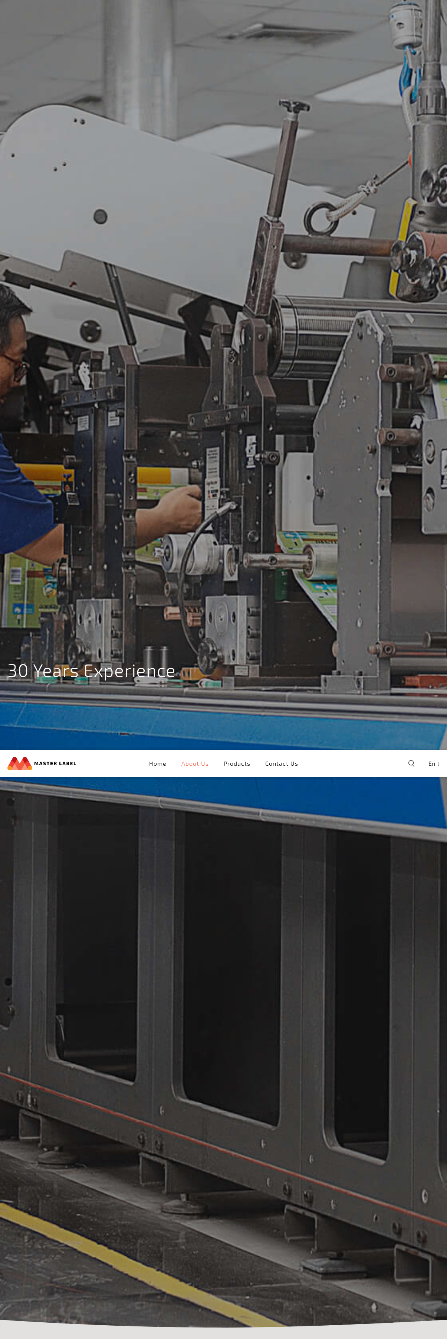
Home (158, 13)
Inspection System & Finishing (295, 1234)
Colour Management (90, 1234)
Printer (149, 1234)
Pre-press (25, 1234)
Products (237, 13)
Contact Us (281, 13)
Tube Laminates (200, 1234)
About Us (195, 13)
